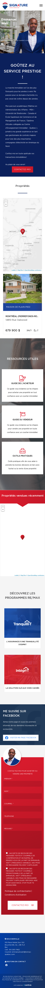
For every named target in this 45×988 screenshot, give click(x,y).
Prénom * (8, 779)
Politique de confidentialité (18, 891)
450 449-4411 (7, 38)
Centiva (27, 985)
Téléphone (9, 816)
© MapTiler (20, 270)
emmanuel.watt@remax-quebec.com (14, 40)
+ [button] (6, 201)
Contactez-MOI (22, 905)
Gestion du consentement (23, 981)
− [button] (6, 204)
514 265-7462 (7, 36)
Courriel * (9, 804)
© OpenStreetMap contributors (32, 270)
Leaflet (13, 270)
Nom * (6, 791)
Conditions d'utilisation (15, 895)
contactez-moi (22, 169)
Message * (8, 828)
